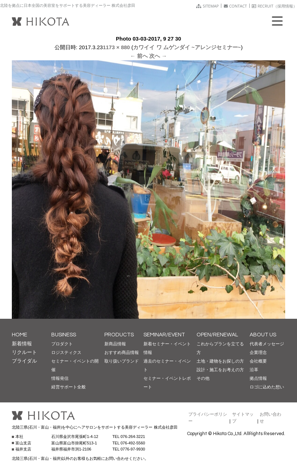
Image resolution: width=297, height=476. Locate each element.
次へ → (158, 56)
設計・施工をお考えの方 (220, 369)
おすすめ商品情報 (121, 352)
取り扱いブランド (121, 361)
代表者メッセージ (267, 343)
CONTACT (235, 6)
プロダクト (62, 343)
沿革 (254, 369)
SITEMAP (207, 6)
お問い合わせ (270, 418)
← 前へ (139, 56)
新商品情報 (115, 343)
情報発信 (60, 378)
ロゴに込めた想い (267, 386)
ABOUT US (263, 334)
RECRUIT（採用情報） (274, 6)
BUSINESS (63, 334)
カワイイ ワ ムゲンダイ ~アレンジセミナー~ (187, 47)
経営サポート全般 (68, 386)
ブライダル (24, 361)
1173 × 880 (116, 47)
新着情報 (22, 343)
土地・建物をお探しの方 (220, 361)
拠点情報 (258, 378)
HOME (19, 334)
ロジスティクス (66, 352)
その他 (203, 378)
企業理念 (258, 352)
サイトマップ (243, 418)
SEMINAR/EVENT (164, 334)
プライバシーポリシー (207, 418)
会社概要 (258, 361)
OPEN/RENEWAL (217, 334)
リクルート (24, 352)
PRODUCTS (119, 334)
